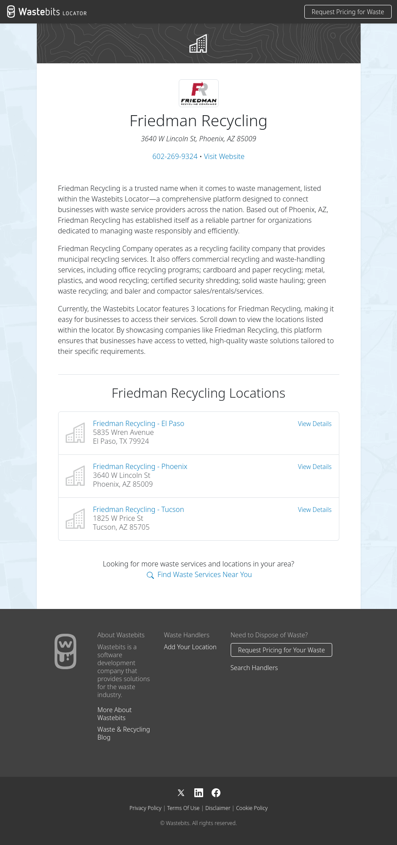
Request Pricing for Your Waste (281, 650)
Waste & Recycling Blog (124, 733)
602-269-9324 (175, 156)
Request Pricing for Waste (348, 12)
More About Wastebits (115, 713)
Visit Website (224, 156)
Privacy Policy (145, 808)
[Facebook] (216, 792)
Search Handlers (254, 667)
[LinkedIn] (203, 792)
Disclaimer (218, 808)
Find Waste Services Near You (199, 574)
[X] (185, 792)
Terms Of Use (183, 808)
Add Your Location (190, 647)
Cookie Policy (251, 808)
